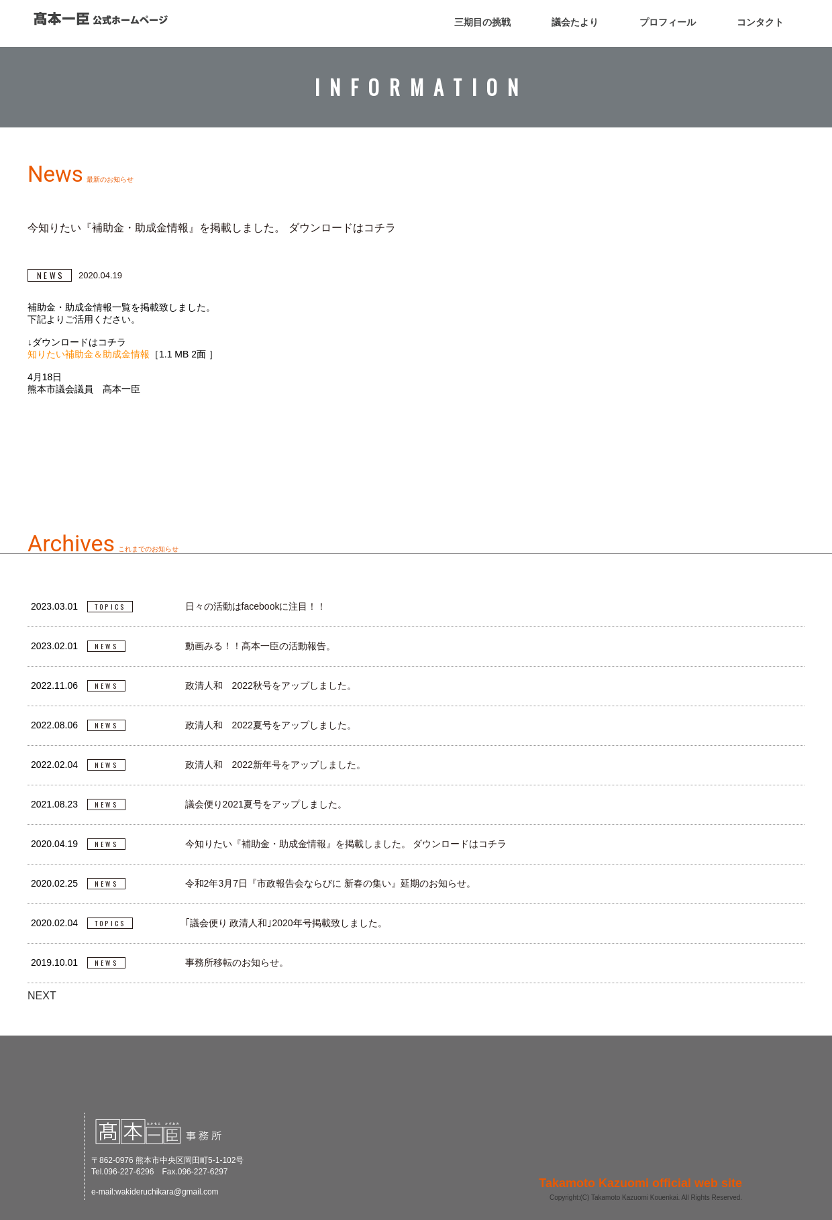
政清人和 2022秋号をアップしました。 (270, 685)
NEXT (42, 995)
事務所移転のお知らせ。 (237, 962)
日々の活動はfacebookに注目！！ (256, 606)
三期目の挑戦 (482, 22)
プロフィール (667, 22)
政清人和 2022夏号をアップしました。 (270, 725)
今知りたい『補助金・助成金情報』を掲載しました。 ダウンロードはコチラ (346, 843)
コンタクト (760, 22)
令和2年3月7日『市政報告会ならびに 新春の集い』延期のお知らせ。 (330, 883)
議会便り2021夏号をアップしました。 (266, 804)
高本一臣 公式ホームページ (101, 18)
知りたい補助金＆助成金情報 (89, 354)
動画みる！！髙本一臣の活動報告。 (260, 646)
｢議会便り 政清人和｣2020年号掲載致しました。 (286, 923)
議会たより (575, 22)
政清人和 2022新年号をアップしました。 (275, 764)
